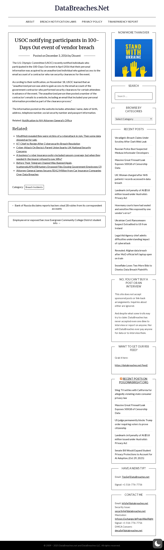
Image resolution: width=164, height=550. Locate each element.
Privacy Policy (92, 21)
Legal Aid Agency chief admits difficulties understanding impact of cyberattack (132, 239)
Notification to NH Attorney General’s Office (47, 120)
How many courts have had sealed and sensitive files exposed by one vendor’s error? (133, 209)
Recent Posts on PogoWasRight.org (133, 380)
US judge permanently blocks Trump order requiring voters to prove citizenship (133, 424)
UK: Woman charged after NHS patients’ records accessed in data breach (133, 179)
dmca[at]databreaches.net (128, 530)
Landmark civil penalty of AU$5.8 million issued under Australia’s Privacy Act (132, 194)
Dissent (76, 55)
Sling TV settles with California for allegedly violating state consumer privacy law (133, 394)
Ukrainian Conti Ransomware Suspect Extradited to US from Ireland (131, 224)
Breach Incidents (34, 187)
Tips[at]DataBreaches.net (135, 476)
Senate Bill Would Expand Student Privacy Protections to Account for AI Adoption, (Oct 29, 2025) (133, 454)
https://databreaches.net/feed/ (131, 365)
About (30, 21)
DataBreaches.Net (82, 8)
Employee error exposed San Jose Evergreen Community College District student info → (57, 221)
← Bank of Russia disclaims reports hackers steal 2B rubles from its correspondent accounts (57, 207)
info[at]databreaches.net (135, 503)
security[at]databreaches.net (130, 511)
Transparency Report (123, 21)
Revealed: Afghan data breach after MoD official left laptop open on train (133, 254)
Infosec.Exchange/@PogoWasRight (134, 518)
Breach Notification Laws (58, 21)
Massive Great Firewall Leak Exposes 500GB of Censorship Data (131, 164)
